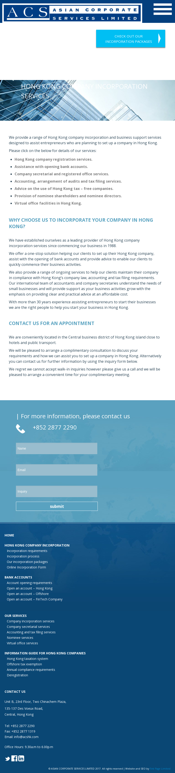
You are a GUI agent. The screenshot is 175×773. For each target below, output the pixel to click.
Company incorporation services (30, 621)
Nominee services (20, 637)
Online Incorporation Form (26, 567)
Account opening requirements (29, 583)
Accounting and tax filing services (31, 632)
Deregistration (17, 675)
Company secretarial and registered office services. (62, 173)
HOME (9, 535)
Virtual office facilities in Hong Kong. (48, 203)
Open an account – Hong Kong (29, 588)
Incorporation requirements (27, 551)
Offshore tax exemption (24, 664)
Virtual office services (22, 643)
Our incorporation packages (27, 562)
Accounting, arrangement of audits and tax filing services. (68, 181)
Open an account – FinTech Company (34, 599)
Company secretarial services (28, 626)
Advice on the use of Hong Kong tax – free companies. (64, 188)
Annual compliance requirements (31, 669)
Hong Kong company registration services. (53, 159)
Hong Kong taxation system (27, 658)
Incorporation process (23, 556)
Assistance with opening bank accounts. (51, 166)
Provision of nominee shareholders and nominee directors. (68, 195)
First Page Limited (160, 768)
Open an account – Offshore (28, 594)
